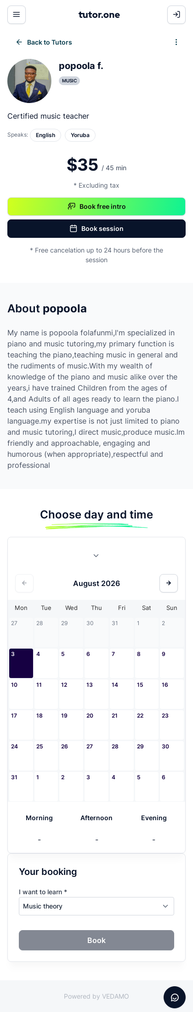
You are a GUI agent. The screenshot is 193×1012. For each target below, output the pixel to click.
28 (115, 746)
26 (64, 746)
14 (115, 684)
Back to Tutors (43, 42)
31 (14, 777)
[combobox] (96, 557)
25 (39, 746)
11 (39, 684)
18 (39, 715)
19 (64, 715)
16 (165, 684)
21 (115, 715)
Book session (96, 228)
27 (89, 746)
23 (165, 715)
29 (140, 746)
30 (165, 746)
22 (140, 715)
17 (14, 715)
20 (89, 715)
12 (64, 684)
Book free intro (97, 206)
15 (140, 684)
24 (14, 746)
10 (14, 684)
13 (89, 684)
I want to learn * (43, 892)
